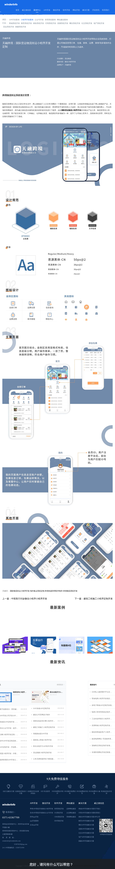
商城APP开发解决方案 (86, 809)
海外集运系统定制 (37, 591)
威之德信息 (26, 10)
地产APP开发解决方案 (86, 837)
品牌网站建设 (71, 809)
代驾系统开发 (50, 23)
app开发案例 (34, 821)
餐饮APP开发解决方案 (86, 825)
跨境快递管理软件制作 (54, 591)
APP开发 (46, 10)
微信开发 (56, 10)
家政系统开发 (38, 23)
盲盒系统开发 (8, 27)
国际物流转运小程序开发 (20, 591)
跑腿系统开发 (20, 27)
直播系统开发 (62, 23)
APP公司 (97, 817)
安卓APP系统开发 (36, 813)
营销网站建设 (71, 817)
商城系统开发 (14, 23)
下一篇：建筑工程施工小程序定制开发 (94, 598)
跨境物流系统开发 (70, 591)
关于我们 (97, 809)
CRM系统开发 (59, 817)
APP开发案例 (14, 20)
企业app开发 (34, 825)
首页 (17, 10)
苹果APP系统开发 (36, 809)
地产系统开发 (99, 23)
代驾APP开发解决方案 (86, 813)
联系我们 (105, 10)
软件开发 (66, 10)
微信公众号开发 (47, 813)
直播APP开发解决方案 (86, 829)
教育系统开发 (26, 23)
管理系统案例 (50, 20)
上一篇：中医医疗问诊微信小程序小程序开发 (24, 598)
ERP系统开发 (58, 821)
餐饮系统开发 (74, 23)
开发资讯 (95, 10)
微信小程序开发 (47, 809)
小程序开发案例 (27, 20)
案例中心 (37, 10)
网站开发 (76, 10)
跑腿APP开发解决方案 (86, 841)
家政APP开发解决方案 (86, 817)
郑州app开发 (34, 817)
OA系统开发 (58, 813)
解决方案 (86, 10)
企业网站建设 (71, 813)
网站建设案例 (62, 20)
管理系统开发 (59, 809)
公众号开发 (39, 20)
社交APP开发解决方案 (86, 833)
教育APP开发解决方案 (86, 821)
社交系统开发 (86, 23)
